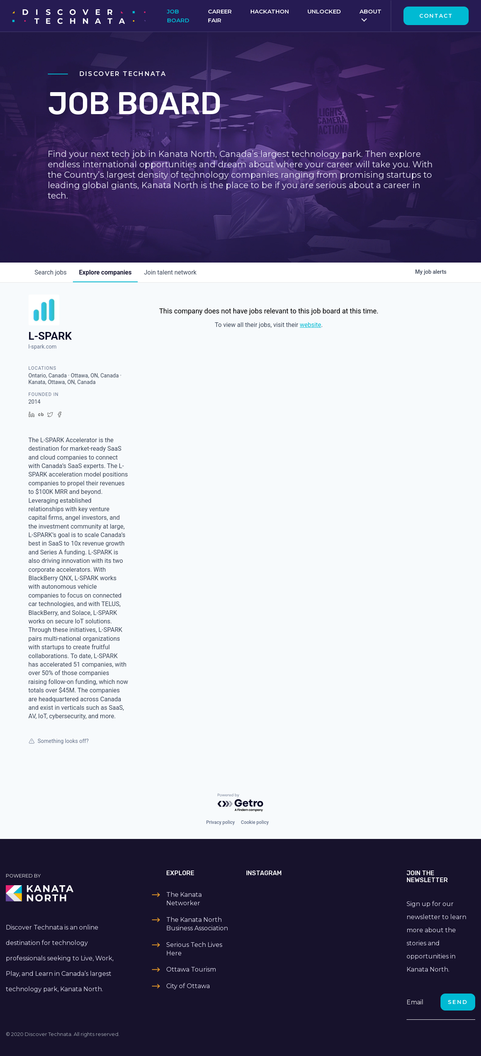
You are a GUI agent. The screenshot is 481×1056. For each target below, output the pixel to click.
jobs (51, 272)
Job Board (178, 16)
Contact (436, 15)
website (310, 324)
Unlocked (324, 11)
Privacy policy (220, 822)
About (370, 11)
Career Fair (220, 16)
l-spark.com (43, 347)
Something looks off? (59, 741)
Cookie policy (255, 822)
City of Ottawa (188, 986)
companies (105, 272)
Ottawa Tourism (191, 969)
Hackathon (269, 11)
